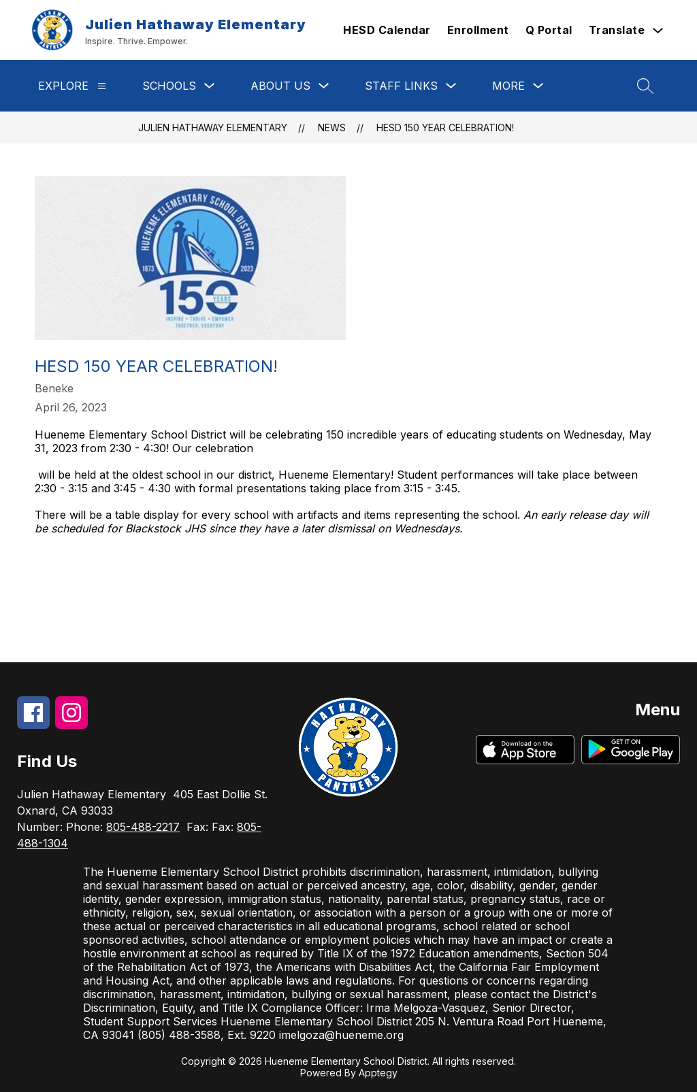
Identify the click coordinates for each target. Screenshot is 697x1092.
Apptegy (378, 1072)
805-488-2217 (143, 827)
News (332, 127)
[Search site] (645, 86)
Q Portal (548, 30)
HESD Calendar (387, 30)
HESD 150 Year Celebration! (445, 127)
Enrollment (478, 30)
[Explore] (102, 86)
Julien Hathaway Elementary (212, 127)
